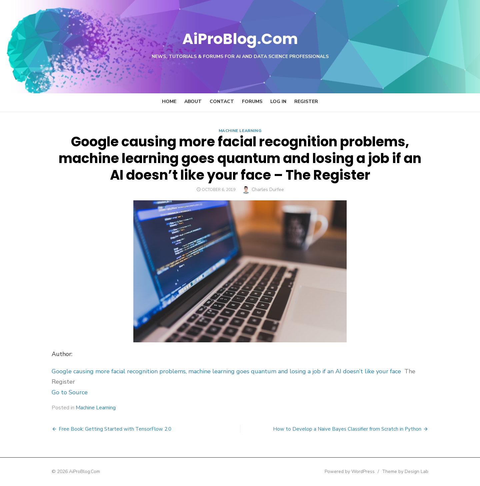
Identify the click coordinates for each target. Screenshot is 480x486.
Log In (278, 101)
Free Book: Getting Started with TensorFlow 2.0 (110, 429)
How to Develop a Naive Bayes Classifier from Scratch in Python (352, 429)
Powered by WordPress (355, 471)
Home (169, 101)
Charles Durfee (268, 189)
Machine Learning (240, 130)
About (193, 101)
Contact (222, 101)
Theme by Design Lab (410, 471)
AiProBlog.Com (240, 38)
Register (306, 101)
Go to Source (65, 392)
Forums (252, 101)
